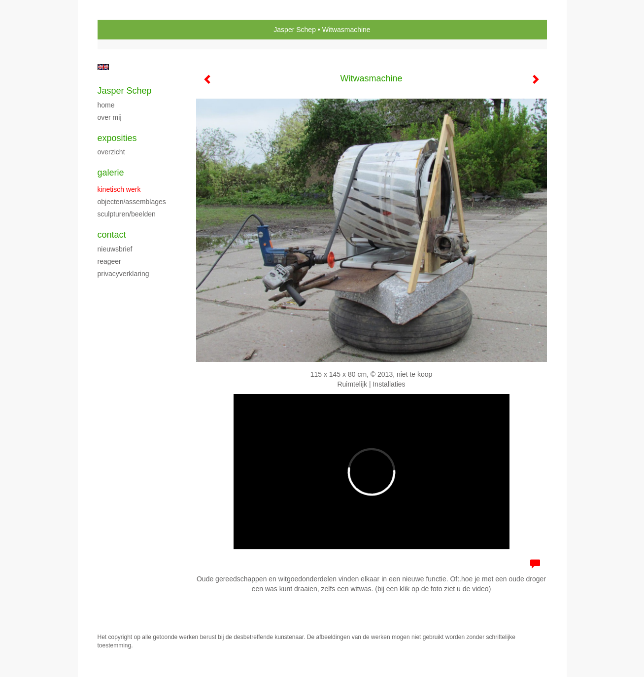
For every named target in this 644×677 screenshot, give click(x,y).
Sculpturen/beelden (127, 214)
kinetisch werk (119, 189)
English (103, 67)
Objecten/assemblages (132, 202)
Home (106, 105)
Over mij (110, 117)
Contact (112, 235)
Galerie (111, 173)
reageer (109, 261)
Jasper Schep (294, 30)
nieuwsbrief (115, 249)
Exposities (117, 138)
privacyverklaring (123, 274)
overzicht (111, 152)
